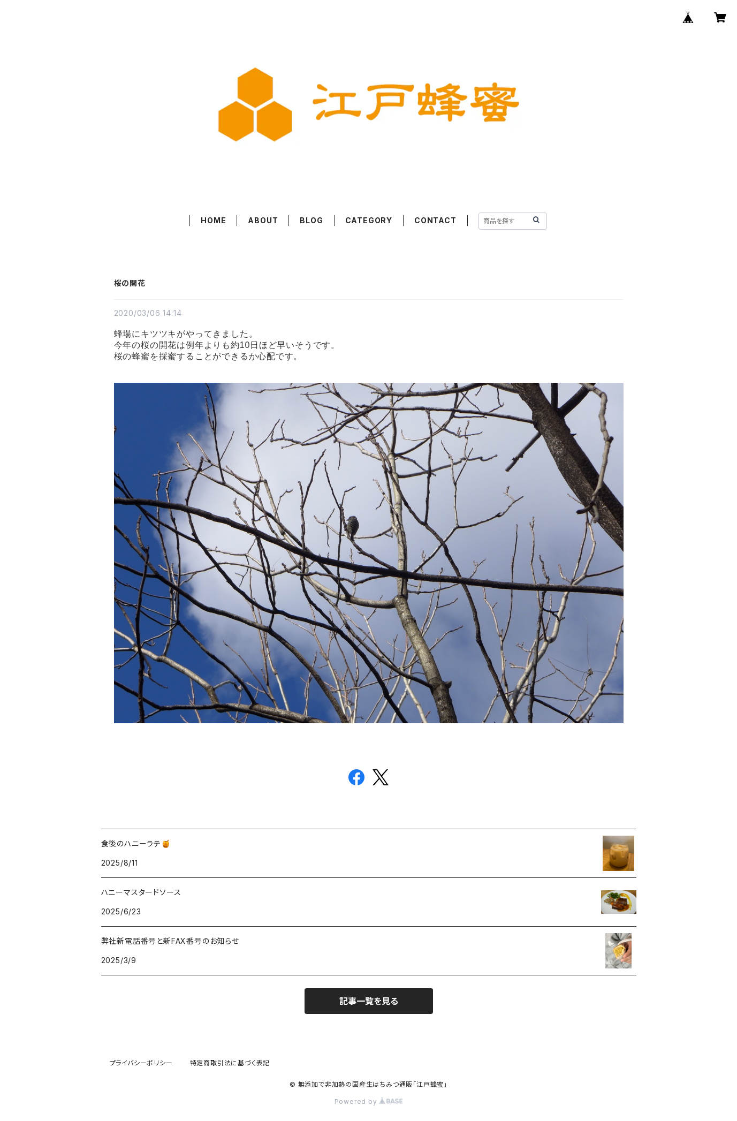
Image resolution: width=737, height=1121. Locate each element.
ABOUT (263, 220)
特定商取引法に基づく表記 (230, 1063)
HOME (213, 220)
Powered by (369, 1101)
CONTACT (435, 220)
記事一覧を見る (368, 1001)
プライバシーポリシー (141, 1063)
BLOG (311, 220)
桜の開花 (130, 282)
